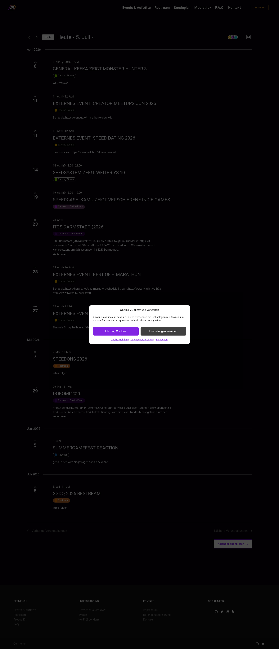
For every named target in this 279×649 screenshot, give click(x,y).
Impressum (162, 339)
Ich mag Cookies (115, 331)
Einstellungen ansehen (163, 331)
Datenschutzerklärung (142, 339)
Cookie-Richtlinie (120, 339)
